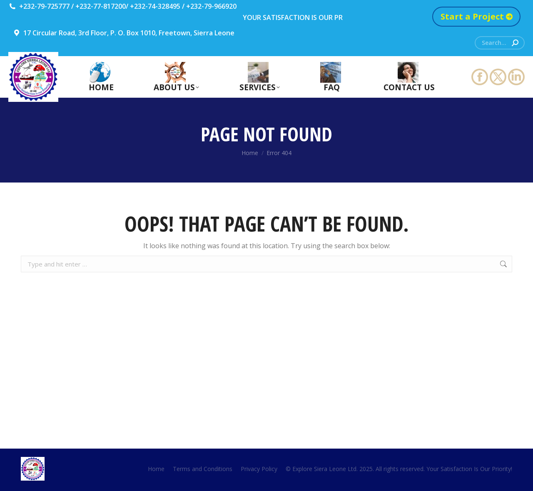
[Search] (500, 42)
